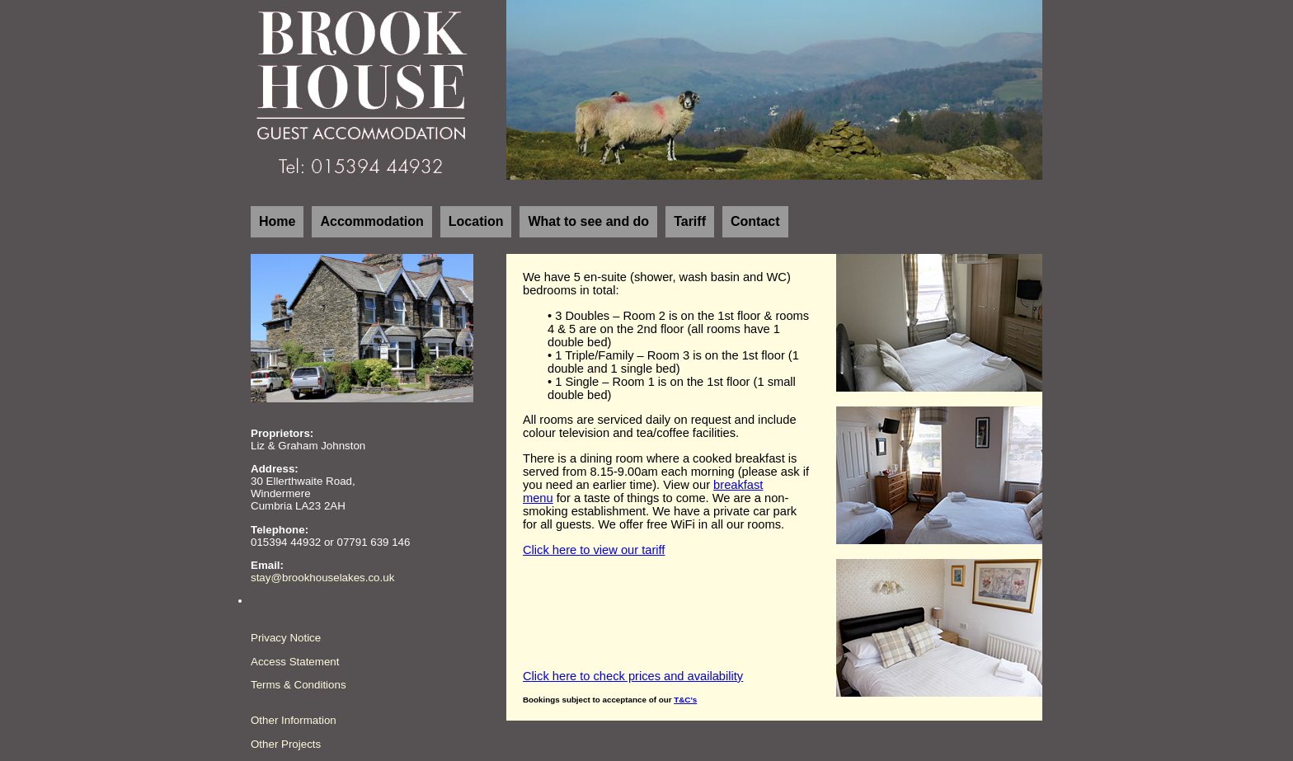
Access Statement (295, 661)
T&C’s (685, 699)
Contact (755, 221)
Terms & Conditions (298, 685)
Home (277, 221)
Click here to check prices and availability (633, 676)
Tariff (690, 221)
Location (476, 221)
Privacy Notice (286, 638)
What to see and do (588, 221)
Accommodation (371, 221)
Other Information (293, 720)
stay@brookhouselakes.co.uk (322, 577)
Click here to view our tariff (594, 550)
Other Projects (286, 744)
